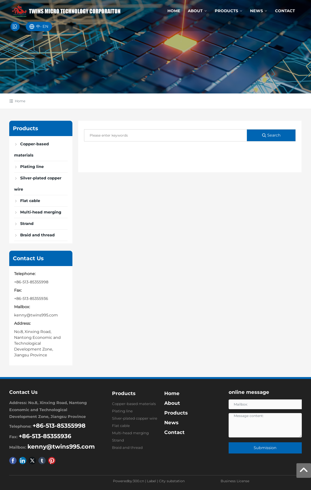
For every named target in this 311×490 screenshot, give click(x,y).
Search (271, 135)
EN (45, 26)
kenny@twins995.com (36, 315)
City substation (172, 481)
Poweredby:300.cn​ (128, 481)
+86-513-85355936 (31, 298)
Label (151, 481)
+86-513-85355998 (31, 282)
